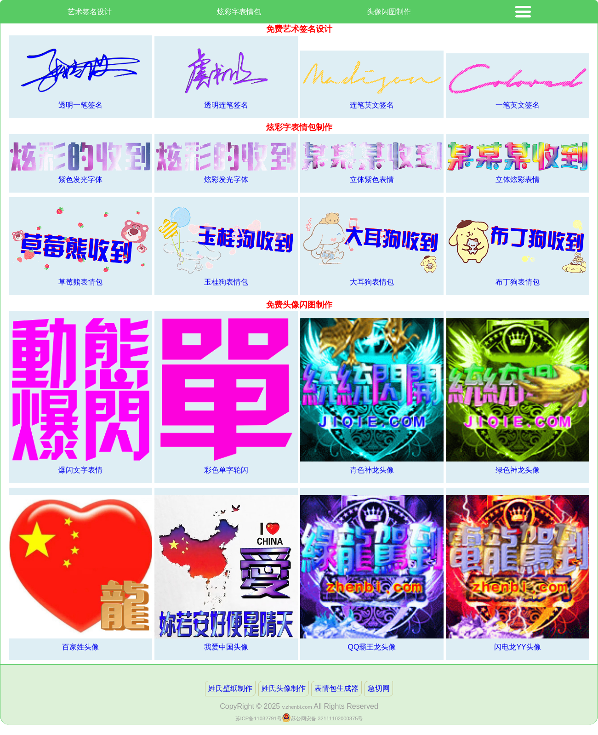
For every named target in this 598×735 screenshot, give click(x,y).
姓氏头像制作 (284, 688)
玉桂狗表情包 (226, 245)
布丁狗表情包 (518, 245)
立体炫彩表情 (517, 162)
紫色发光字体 (80, 162)
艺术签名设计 (90, 12)
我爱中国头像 (226, 573)
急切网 (379, 688)
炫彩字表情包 (239, 12)
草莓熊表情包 (80, 245)
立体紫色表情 (372, 162)
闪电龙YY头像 (517, 573)
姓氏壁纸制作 (230, 688)
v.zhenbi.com (297, 707)
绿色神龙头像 (517, 396)
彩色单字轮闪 (226, 396)
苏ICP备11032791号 (258, 718)
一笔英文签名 (517, 84)
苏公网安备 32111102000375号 (327, 718)
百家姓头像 (80, 573)
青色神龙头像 (372, 396)
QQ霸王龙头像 (372, 573)
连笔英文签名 (372, 83)
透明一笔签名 (80, 76)
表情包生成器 (336, 688)
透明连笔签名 (226, 76)
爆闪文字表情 (80, 396)
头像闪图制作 (389, 12)
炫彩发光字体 (226, 162)
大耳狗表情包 (372, 245)
